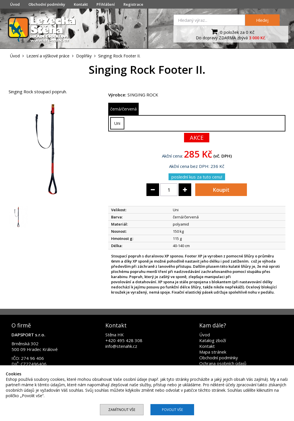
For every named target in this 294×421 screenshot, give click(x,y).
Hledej (262, 20)
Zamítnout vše (121, 409)
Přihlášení (105, 4)
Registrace (133, 4)
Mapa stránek (212, 352)
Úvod (15, 4)
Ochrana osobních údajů (222, 363)
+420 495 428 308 (123, 340)
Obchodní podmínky (46, 4)
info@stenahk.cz (121, 346)
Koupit (221, 189)
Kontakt (81, 4)
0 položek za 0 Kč (232, 31)
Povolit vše (172, 409)
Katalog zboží (212, 340)
